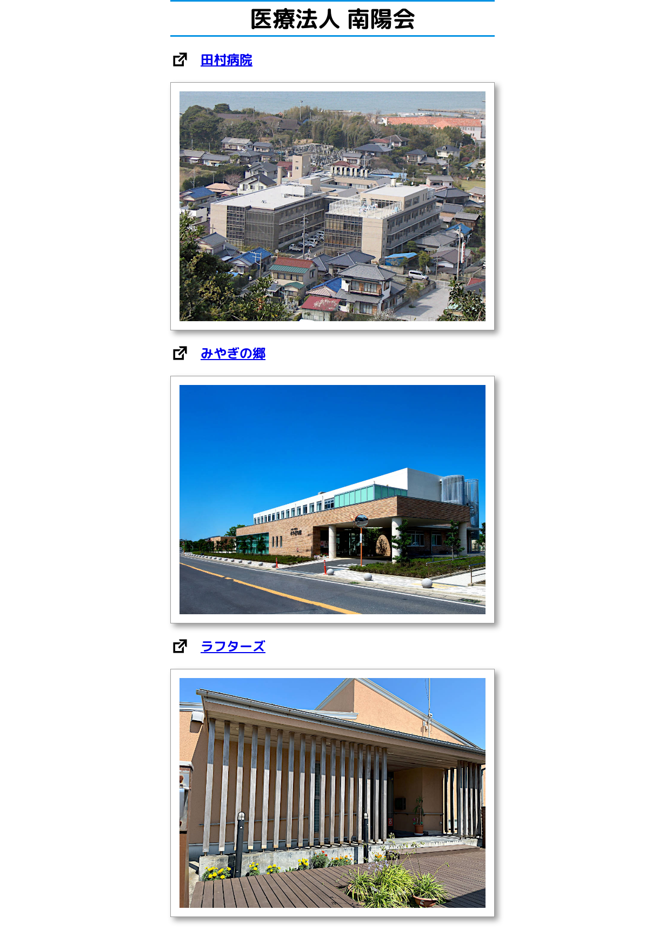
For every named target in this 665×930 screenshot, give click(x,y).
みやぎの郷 (233, 353)
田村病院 (226, 59)
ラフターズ (233, 646)
